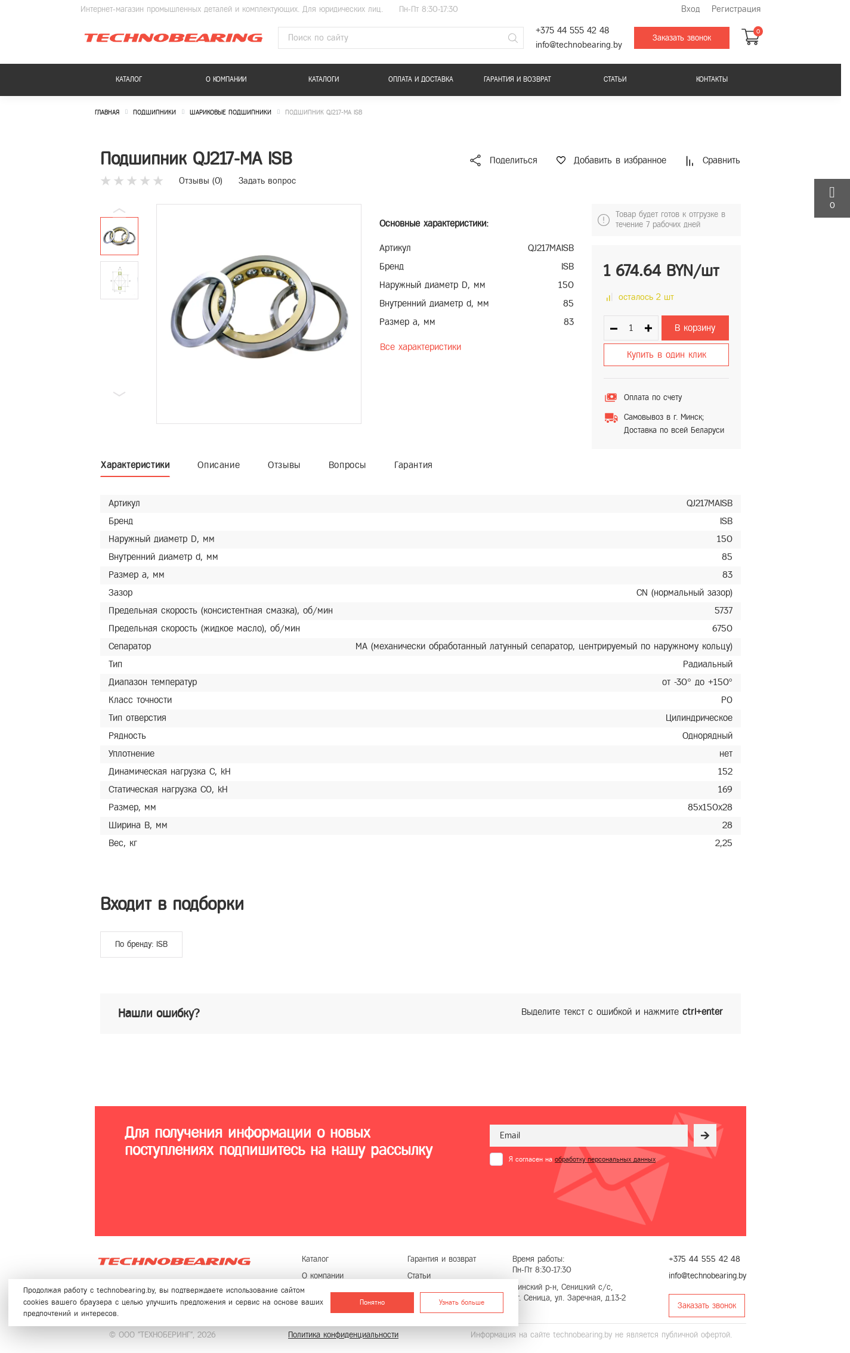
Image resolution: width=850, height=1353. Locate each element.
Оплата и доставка (420, 79)
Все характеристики (420, 347)
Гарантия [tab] (413, 465)
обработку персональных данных (605, 1159)
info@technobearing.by (579, 45)
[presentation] (580, 1195)
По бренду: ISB (141, 944)
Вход (690, 9)
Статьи (615, 79)
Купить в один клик (666, 354)
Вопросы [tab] (347, 465)
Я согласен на (582, 1159)
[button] (119, 394)
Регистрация (736, 9)
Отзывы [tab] (284, 465)
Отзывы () (200, 180)
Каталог (129, 79)
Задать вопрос (267, 180)
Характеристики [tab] (135, 465)
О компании (226, 79)
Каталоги (323, 79)
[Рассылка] (705, 1135)
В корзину (695, 328)
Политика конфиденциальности (343, 1334)
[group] (259, 314)
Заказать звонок (682, 37)
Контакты (712, 79)
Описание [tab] (218, 465)
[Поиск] (513, 38)
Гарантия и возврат (517, 79)
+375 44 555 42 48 (572, 30)
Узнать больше (461, 1302)
